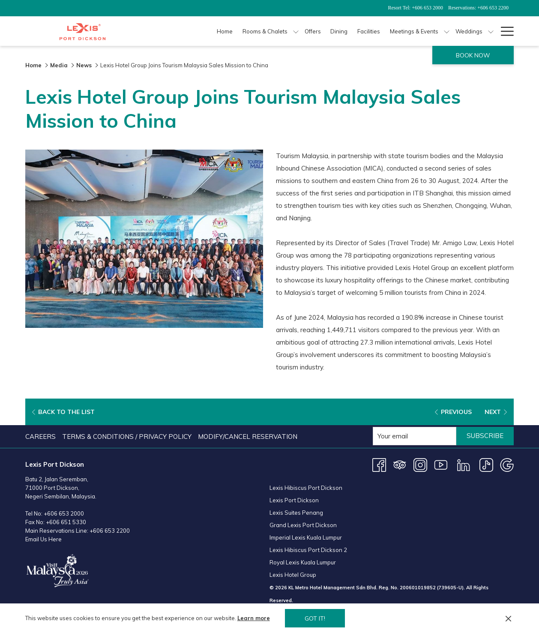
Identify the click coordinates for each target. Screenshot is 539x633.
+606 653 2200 (110, 530)
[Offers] (312, 31)
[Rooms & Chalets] (265, 31)
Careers (40, 436)
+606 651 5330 (66, 522)
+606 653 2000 (64, 513)
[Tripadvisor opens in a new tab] (400, 464)
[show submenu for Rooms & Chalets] (295, 31)
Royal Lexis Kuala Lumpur (303, 562)
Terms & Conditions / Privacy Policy (127, 436)
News (84, 65)
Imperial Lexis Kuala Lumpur (306, 537)
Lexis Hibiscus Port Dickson (306, 487)
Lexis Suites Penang (296, 512)
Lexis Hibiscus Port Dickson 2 (308, 549)
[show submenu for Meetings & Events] (446, 31)
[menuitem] (41, 436)
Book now (473, 55)
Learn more (253, 618)
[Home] (225, 31)
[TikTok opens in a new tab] (486, 464)
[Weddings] (468, 31)
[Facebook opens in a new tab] (379, 464)
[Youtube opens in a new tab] (441, 464)
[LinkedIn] (464, 464)
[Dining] (339, 31)
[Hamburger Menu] (504, 31)
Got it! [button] (315, 618)
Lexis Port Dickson (294, 500)
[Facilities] (369, 31)
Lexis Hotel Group (293, 574)
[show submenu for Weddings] (490, 31)
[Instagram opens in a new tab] (420, 464)
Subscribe (485, 436)
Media (59, 65)
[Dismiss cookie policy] (508, 618)
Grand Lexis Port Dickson (303, 525)
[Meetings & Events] (414, 31)
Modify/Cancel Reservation (247, 436)
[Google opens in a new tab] (507, 464)
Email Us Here (43, 539)
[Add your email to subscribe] (414, 436)
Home (33, 65)
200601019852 (418, 588)
